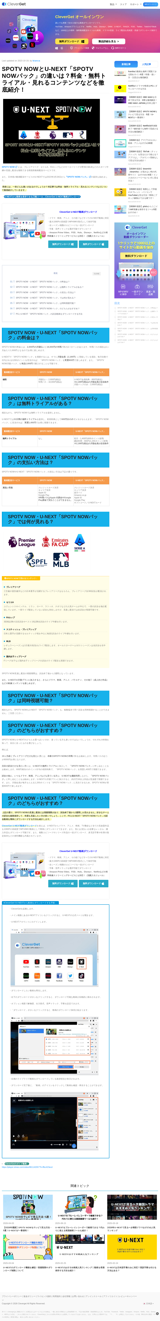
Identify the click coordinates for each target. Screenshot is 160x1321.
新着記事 (126, 64)
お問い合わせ (78, 1296)
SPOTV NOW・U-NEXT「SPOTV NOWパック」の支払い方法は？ (46, 292)
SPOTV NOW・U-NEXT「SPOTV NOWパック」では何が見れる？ (46, 298)
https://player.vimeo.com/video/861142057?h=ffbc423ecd (27, 1167)
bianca (36, 61)
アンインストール (94, 1296)
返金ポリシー (30, 1296)
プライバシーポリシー (12, 1296)
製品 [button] (112, 4)
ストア (123, 4)
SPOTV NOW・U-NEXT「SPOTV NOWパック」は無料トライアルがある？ (50, 287)
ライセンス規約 (44, 1296)
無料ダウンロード (151, 4)
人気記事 (146, 64)
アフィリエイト (110, 1296)
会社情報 (66, 1296)
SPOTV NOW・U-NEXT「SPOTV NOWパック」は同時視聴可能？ (46, 303)
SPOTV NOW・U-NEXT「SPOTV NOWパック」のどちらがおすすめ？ (48, 308)
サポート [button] (135, 4)
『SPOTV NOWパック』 (78, 177)
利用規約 (57, 1296)
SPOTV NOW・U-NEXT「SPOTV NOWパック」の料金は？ (43, 282)
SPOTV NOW (9, 167)
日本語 (147, 1303)
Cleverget (22, 1303)
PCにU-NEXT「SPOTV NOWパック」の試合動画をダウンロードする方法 (49, 314)
